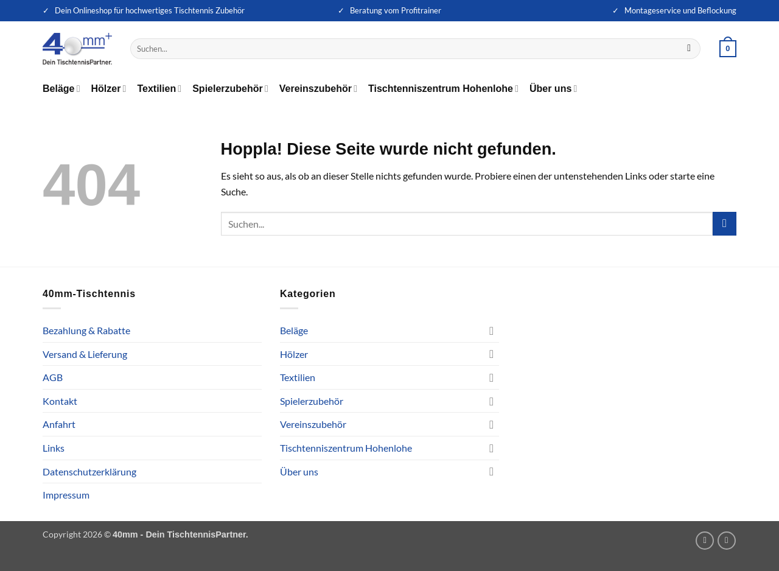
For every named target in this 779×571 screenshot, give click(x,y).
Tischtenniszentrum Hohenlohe (443, 88)
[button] (727, 49)
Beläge (61, 88)
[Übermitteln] (689, 48)
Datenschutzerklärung (89, 471)
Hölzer (109, 88)
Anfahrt (59, 424)
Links (54, 448)
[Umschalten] (491, 330)
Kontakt (60, 401)
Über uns (553, 88)
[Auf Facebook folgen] (727, 540)
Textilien (159, 88)
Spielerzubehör (230, 88)
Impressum (66, 494)
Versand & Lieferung (85, 354)
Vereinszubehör (318, 88)
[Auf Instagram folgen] (705, 540)
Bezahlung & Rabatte (86, 330)
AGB (53, 377)
